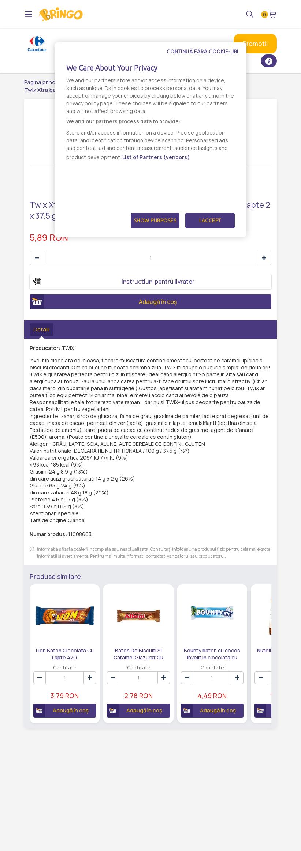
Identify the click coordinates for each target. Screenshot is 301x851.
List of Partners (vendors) (156, 157)
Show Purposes (155, 220)
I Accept (210, 220)
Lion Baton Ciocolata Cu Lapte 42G (65, 653)
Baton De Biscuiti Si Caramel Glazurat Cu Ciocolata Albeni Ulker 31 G (138, 653)
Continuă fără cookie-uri (202, 51)
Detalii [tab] (41, 329)
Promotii (255, 43)
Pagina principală (45, 82)
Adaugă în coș (103, 301)
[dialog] (150, 139)
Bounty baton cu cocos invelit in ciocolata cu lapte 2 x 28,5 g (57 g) (212, 653)
